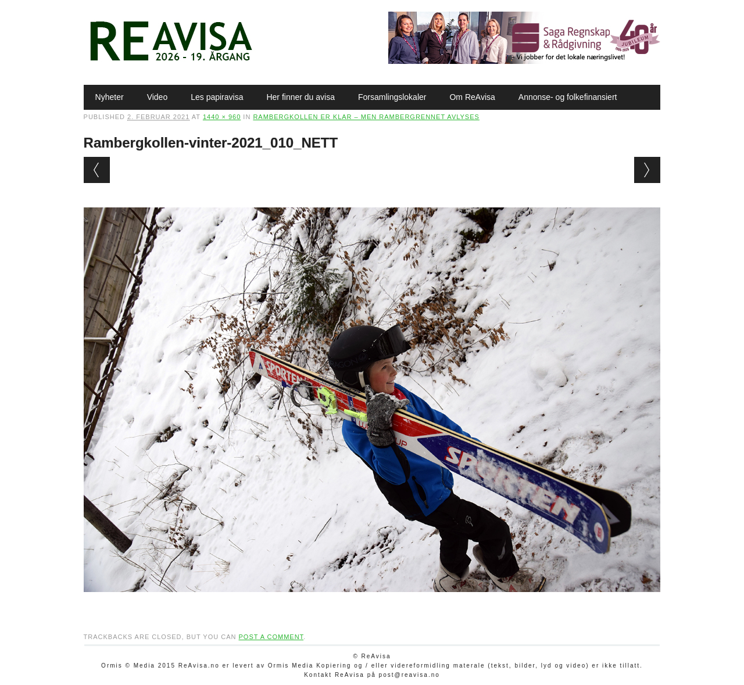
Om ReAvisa (472, 97)
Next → (647, 170)
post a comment (270, 636)
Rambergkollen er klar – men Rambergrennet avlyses (366, 116)
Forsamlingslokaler (392, 97)
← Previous (97, 170)
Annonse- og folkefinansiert (567, 97)
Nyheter (109, 97)
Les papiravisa (217, 97)
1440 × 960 (222, 116)
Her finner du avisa (300, 97)
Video (157, 97)
